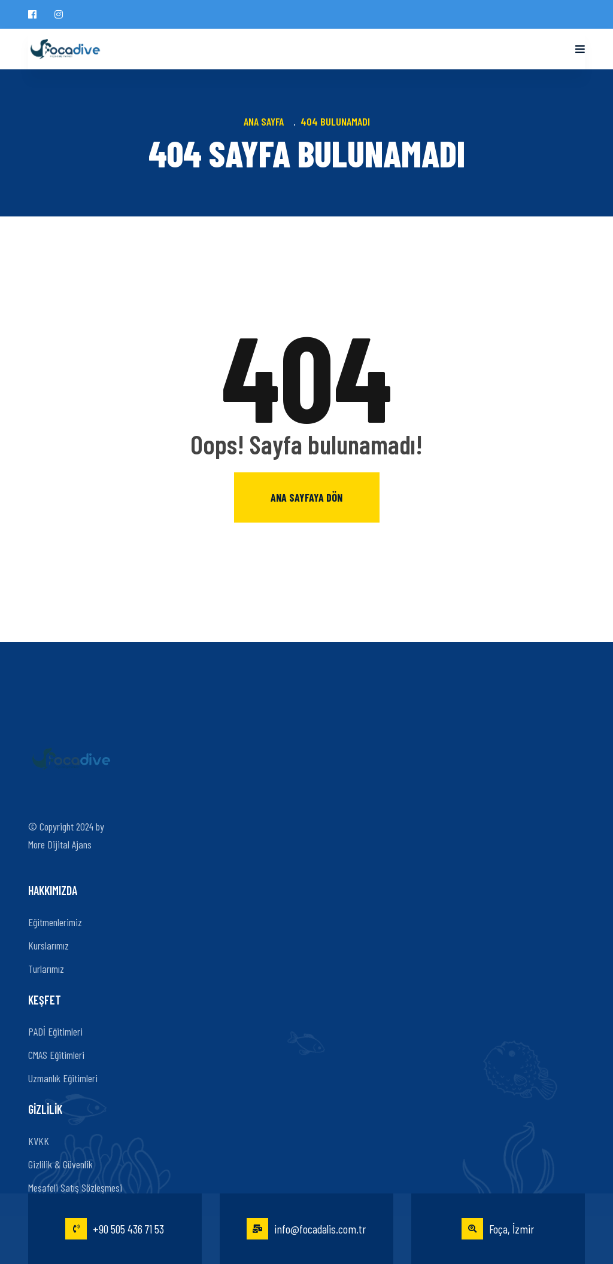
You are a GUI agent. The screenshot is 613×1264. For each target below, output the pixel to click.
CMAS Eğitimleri (56, 1054)
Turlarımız (46, 968)
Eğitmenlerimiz (55, 922)
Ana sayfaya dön (306, 497)
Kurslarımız (48, 945)
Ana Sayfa (266, 121)
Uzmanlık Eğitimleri (63, 1078)
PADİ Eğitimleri (55, 1031)
